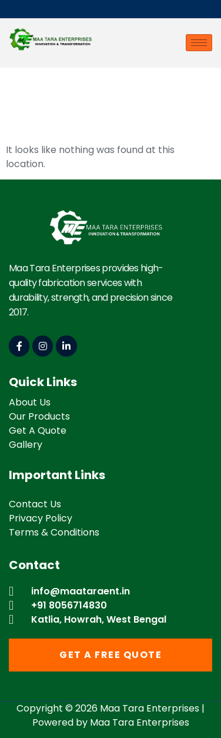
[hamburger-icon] (199, 42)
